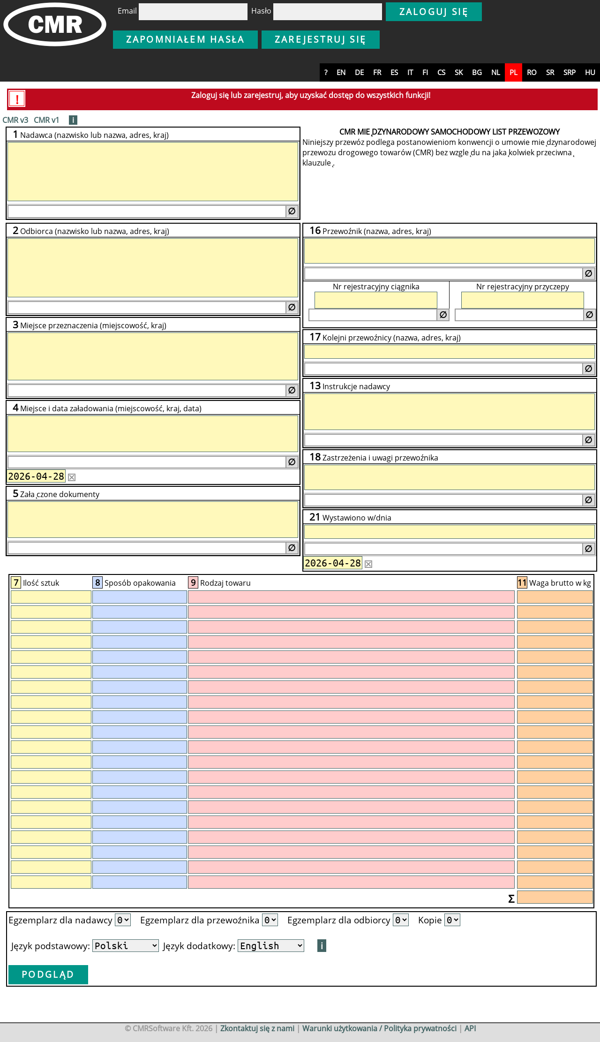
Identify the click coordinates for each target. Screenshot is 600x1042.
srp (569, 72)
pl (514, 72)
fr (377, 72)
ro (532, 72)
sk (459, 72)
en (341, 72)
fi (425, 72)
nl (495, 72)
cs (441, 72)
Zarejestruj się (321, 39)
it (410, 72)
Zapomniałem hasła (185, 39)
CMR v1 (47, 120)
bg (477, 72)
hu (590, 72)
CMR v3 (15, 120)
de (359, 72)
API (470, 1028)
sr (550, 72)
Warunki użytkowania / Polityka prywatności (379, 1028)
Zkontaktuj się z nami (257, 1028)
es (394, 72)
